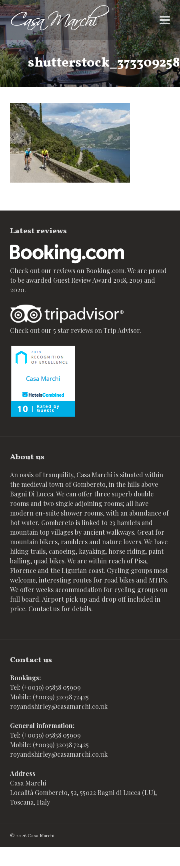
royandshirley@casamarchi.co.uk (59, 706)
